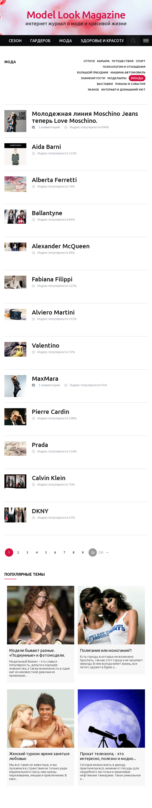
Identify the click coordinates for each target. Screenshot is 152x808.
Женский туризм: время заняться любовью (39, 756)
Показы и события (130, 83)
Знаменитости (93, 78)
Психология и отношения (124, 66)
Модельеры (117, 78)
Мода (65, 40)
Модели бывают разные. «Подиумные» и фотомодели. (37, 652)
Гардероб (40, 40)
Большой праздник (92, 72)
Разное (93, 89)
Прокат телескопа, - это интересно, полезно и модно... (108, 756)
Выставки (105, 83)
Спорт (140, 61)
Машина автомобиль (127, 72)
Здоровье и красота (102, 40)
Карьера (103, 61)
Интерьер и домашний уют (123, 89)
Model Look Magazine (76, 17)
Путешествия (123, 61)
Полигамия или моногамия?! (106, 650)
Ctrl (100, 552)
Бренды (137, 78)
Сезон (15, 40)
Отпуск (89, 61)
